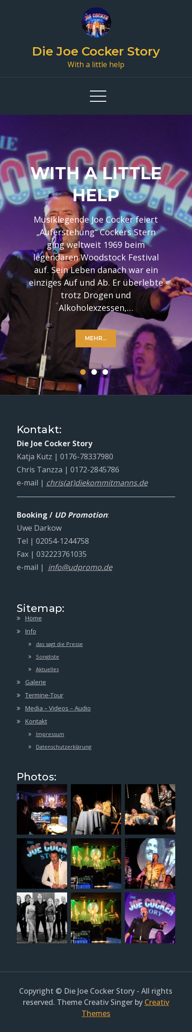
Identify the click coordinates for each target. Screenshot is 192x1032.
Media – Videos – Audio (58, 708)
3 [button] (107, 374)
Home (33, 618)
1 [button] (84, 374)
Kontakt (36, 721)
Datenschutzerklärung (63, 746)
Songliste (47, 656)
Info (30, 631)
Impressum (50, 733)
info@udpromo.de (80, 567)
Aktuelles (47, 669)
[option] (96, 255)
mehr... (96, 338)
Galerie (35, 682)
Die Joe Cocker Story (96, 51)
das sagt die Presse (59, 643)
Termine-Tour (44, 695)
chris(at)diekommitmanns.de (97, 482)
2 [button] (96, 374)
